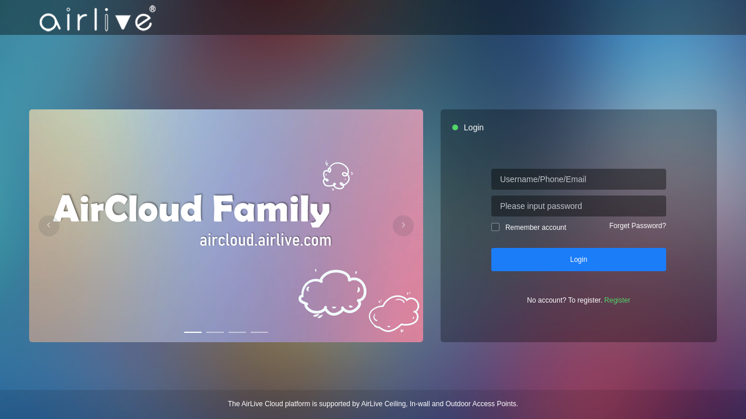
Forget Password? (638, 226)
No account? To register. (578, 300)
